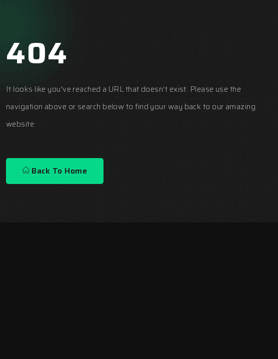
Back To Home (54, 171)
